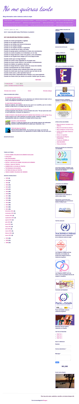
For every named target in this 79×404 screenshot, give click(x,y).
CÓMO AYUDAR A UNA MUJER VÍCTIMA (64, 22)
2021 (7, 187)
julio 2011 (8, 222)
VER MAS (38, 79)
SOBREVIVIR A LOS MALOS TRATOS (15, 166)
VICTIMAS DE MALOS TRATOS (15, 85)
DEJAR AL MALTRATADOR (18, 121)
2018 (7, 193)
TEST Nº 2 (59, 336)
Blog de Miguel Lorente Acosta (65, 129)
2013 (7, 204)
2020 (7, 189)
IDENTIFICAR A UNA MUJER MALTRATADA (31, 22)
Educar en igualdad (62, 135)
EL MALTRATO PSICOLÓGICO (13, 103)
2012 (7, 207)
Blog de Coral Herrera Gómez (65, 127)
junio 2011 (8, 224)
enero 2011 (8, 235)
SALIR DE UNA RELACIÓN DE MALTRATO (12, 22)
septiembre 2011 (9, 217)
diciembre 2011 (9, 211)
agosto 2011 (8, 220)
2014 (7, 202)
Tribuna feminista (61, 144)
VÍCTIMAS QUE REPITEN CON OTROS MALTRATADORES (42, 25)
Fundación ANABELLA (63, 140)
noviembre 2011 (9, 213)
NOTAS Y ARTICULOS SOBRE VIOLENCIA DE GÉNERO (20, 162)
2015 (7, 200)
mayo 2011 (8, 226)
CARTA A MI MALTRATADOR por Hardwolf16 (17, 109)
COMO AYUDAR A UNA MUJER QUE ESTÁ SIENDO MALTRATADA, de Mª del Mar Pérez (28, 115)
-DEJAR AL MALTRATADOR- (48, 22)
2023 (7, 182)
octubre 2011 (9, 215)
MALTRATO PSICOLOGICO (12, 160)
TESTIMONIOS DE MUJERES (13, 168)
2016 (7, 198)
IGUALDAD (8, 156)
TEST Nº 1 (59, 334)
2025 (7, 178)
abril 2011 (8, 228)
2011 (7, 209)
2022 (7, 184)
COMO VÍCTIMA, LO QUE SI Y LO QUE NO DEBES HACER (61, 20)
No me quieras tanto (27, 8)
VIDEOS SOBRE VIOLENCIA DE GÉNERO (16, 172)
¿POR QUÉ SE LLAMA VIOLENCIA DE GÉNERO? (24, 20)
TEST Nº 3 (59, 338)
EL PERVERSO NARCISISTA (12, 97)
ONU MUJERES (61, 142)
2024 (7, 180)
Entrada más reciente (10, 90)
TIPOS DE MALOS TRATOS (18, 128)
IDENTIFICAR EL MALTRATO (41, 20)
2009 (7, 240)
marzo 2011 (8, 231)
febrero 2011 (8, 233)
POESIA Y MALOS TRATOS (12, 164)
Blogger (45, 400)
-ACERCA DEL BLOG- (8, 20)
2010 (7, 238)
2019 (7, 191)
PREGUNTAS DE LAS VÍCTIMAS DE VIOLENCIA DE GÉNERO (16, 25)
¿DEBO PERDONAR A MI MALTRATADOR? (64, 25)
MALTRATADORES (10, 158)
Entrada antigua (47, 90)
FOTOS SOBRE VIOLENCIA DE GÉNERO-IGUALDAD (19, 154)
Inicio (29, 90)
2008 (7, 242)
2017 (7, 196)
